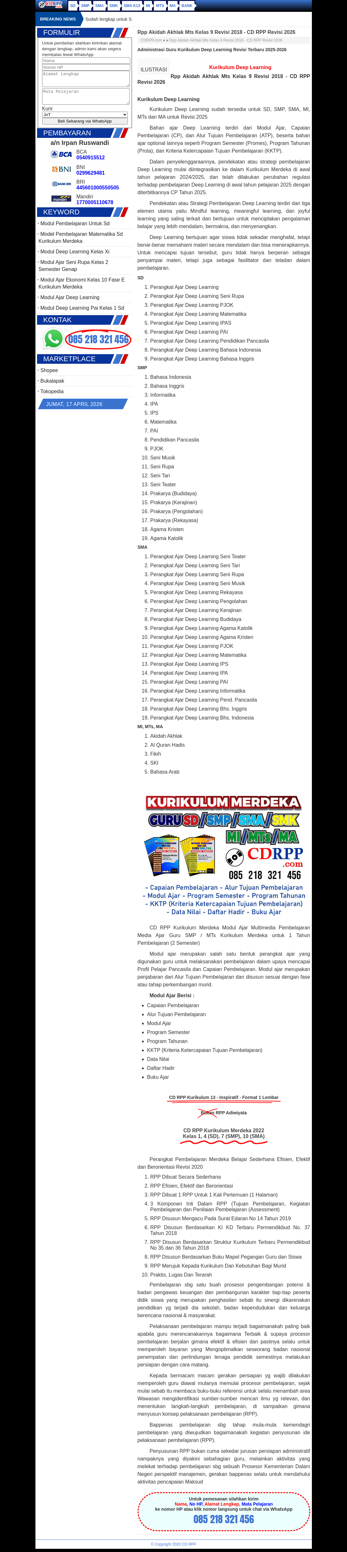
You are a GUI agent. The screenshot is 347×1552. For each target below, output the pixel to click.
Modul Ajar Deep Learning (70, 303)
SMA (99, 6)
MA (173, 6)
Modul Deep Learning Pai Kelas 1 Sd (82, 313)
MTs (160, 6)
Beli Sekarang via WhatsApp (85, 126)
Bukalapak (52, 386)
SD (73, 6)
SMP (85, 6)
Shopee (49, 376)
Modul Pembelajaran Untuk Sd (75, 229)
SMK (113, 6)
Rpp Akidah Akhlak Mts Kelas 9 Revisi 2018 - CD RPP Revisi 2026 (225, 40)
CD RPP (189, 1544)
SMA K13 (132, 6)
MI (148, 6)
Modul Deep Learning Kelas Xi (75, 257)
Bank (186, 6)
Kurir (47, 114)
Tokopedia (52, 397)
